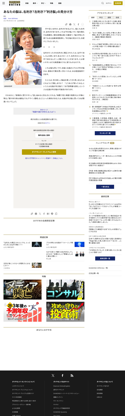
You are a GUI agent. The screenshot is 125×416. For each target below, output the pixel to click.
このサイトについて (18, 340)
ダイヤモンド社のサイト (61, 336)
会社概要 (100, 344)
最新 (93, 17)
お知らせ (99, 351)
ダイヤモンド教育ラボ (60, 381)
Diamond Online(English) (61, 340)
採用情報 (100, 347)
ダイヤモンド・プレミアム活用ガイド (23, 347)
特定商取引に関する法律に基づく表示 (24, 355)
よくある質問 (16, 362)
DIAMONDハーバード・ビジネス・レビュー (66, 347)
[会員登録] (117, 4)
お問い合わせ (16, 370)
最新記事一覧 (105, 258)
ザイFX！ (56, 359)
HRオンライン (57, 373)
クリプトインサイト (59, 377)
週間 (109, 17)
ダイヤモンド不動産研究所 (61, 362)
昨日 (101, 17)
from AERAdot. (13, 18)
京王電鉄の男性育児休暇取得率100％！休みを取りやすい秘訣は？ (105, 164)
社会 (4, 18)
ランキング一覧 (105, 133)
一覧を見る (105, 187)
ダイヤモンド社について (105, 336)
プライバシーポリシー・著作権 (21, 359)
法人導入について (17, 373)
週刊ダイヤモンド (58, 344)
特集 (52, 4)
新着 (28, 4)
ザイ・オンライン (58, 355)
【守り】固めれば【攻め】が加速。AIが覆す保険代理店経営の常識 (105, 179)
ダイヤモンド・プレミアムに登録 (44, 152)
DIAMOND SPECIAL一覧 (98, 268)
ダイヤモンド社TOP (103, 340)
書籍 (60, 4)
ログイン (107, 3)
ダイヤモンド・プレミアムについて (22, 344)
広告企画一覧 (94, 273)
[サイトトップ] (13, 3)
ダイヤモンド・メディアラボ (61, 385)
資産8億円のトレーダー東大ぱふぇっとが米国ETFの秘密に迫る (105, 157)
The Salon (56, 370)
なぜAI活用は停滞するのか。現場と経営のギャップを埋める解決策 (105, 150)
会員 (117, 17)
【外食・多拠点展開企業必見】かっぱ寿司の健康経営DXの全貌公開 (105, 172)
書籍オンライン (58, 351)
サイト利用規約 (17, 351)
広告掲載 (15, 366)
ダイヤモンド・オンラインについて (23, 336)
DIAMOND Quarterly (60, 366)
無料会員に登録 (44, 135)
